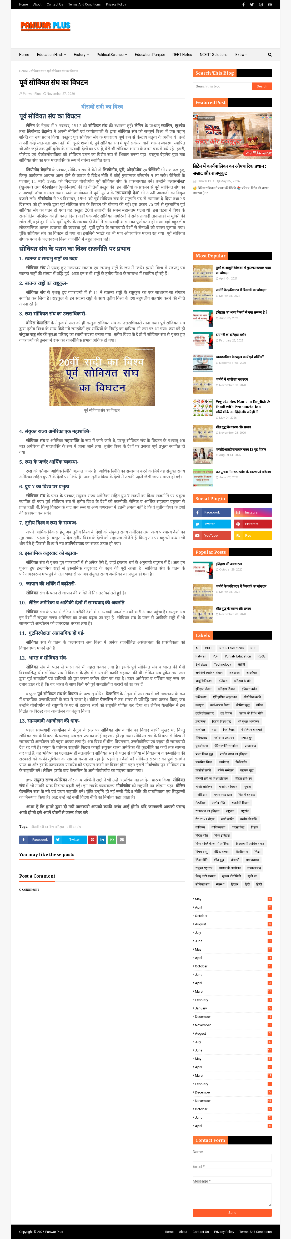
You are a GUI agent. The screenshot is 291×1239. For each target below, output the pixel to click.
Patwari (200, 656)
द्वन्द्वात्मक (200, 721)
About (37, 4)
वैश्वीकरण (242, 852)
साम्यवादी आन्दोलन (230, 868)
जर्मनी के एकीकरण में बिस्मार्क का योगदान (241, 290)
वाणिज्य (200, 827)
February (233, 1000)
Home (23, 4)
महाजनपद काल (223, 795)
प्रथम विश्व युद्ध (204, 754)
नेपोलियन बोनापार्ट (251, 730)
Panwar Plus (32, 94)
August (233, 924)
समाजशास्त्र (252, 860)
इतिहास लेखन (203, 689)
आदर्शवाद (251, 673)
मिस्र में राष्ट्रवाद (246, 795)
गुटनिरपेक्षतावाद (204, 713)
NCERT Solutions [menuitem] (214, 55)
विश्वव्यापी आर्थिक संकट (250, 844)
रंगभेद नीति (218, 803)
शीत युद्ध (219, 860)
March (233, 991)
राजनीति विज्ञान (240, 803)
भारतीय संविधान (228, 787)
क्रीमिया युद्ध (243, 705)
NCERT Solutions (231, 648)
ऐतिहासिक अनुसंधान (225, 697)
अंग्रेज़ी (241, 664)
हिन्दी (259, 884)
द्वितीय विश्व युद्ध (221, 721)
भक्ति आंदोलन (203, 787)
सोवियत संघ (37, 71)
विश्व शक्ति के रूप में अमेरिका (212, 844)
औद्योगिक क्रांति (252, 697)
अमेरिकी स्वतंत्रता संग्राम (209, 673)
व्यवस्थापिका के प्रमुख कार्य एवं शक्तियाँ (239, 357)
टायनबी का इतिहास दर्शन (231, 335)
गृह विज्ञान (226, 713)
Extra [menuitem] (239, 55)
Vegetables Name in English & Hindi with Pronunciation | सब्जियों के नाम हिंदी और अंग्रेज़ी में (243, 407)
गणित (259, 705)
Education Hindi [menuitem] (50, 55)
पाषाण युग (246, 738)
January (233, 1008)
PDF (215, 656)
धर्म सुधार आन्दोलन (248, 721)
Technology (222, 664)
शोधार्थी (235, 860)
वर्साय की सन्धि (248, 819)
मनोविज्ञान (201, 795)
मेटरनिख (200, 803)
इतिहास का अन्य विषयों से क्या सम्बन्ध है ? (242, 312)
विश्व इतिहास (222, 835)
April (233, 907)
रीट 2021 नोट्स (204, 819)
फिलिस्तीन (241, 762)
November (233, 1025)
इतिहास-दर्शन (249, 689)
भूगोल (247, 787)
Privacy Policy (116, 4)
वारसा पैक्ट (238, 827)
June (233, 941)
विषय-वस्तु (201, 852)
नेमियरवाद (201, 738)
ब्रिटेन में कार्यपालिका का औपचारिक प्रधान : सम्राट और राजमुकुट (229, 169)
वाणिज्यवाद (218, 827)
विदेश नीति (201, 835)
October (233, 916)
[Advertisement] (176, 28)
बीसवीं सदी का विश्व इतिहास (47, 827)
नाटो (214, 730)
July (233, 933)
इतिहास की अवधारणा (229, 564)
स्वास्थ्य (220, 884)
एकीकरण (201, 697)
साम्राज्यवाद (254, 868)
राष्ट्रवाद (230, 811)
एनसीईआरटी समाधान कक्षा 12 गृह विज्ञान (241, 449)
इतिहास (223, 681)
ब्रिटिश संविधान (243, 778)
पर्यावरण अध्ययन (224, 738)
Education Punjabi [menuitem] (150, 55)
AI (196, 648)
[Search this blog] (222, 86)
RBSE (261, 656)
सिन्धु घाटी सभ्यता (205, 876)
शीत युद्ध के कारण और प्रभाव (233, 427)
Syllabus (201, 664)
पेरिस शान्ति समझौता (226, 746)
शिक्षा (257, 852)
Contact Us (55, 4)
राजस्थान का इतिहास (207, 811)
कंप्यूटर (199, 705)
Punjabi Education (238, 656)
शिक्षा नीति (201, 860)
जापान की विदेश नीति (251, 713)
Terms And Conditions (84, 4)
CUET (209, 648)
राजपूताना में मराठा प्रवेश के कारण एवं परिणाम (243, 472)
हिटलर (234, 884)
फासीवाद (224, 762)
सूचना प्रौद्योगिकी (231, 876)
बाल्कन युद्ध (247, 770)
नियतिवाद (228, 730)
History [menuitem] (80, 55)
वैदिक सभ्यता (221, 852)
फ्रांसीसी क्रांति (203, 770)
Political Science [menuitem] (110, 55)
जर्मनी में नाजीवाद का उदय (232, 379)
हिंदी (247, 884)
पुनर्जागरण (201, 746)
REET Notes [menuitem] (182, 55)
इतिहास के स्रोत (243, 681)
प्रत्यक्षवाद (250, 746)
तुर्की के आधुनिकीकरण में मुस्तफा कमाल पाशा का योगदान (243, 270)
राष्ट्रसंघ (245, 811)
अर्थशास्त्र (234, 673)
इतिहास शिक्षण (226, 689)
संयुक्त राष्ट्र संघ (203, 868)
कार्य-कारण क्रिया (219, 705)
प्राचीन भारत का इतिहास (233, 754)
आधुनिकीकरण (203, 681)
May (233, 899)
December (233, 1017)
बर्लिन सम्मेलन (226, 770)
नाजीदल (200, 730)
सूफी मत (252, 876)
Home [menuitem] (24, 55)
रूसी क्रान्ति (227, 819)
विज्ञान (254, 827)
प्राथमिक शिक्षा (203, 762)
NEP (253, 648)
